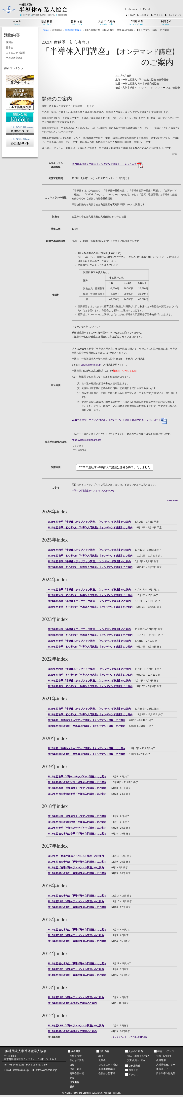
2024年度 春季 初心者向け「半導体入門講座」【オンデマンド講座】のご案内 (90, 607)
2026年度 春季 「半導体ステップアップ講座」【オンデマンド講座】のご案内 (89, 521)
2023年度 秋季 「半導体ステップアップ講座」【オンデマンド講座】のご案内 (89, 629)
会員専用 (161, 1060)
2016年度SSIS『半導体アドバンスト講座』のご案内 (76, 901)
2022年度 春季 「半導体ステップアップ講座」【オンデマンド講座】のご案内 (89, 680)
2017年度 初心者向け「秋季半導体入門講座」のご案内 (77, 861)
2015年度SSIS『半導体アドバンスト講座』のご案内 (76, 935)
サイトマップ (174, 15)
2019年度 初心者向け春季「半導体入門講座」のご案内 (77, 794)
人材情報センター (165, 1064)
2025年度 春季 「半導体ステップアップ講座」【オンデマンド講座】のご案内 (89, 561)
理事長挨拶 (76, 1056)
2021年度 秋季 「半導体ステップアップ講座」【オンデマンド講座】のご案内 (89, 708)
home (46, 30)
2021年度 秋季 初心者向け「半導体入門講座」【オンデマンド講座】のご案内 (90, 714)
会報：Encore (163, 1056)
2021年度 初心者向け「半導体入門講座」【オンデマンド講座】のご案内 (86, 726)
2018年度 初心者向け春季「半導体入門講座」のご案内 (77, 833)
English (146, 9)
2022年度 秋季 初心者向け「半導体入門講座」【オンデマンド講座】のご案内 (90, 674)
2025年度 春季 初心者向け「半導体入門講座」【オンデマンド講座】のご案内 (90, 567)
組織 (72, 1064)
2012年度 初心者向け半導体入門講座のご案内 (72, 1031)
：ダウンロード (119, 419)
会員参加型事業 (106, 1073)
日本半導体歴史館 (165, 1073)
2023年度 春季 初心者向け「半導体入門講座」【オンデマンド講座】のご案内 (90, 646)
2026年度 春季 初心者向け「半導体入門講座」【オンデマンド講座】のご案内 (90, 527)
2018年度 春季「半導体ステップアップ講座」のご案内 (77, 827)
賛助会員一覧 (77, 1073)
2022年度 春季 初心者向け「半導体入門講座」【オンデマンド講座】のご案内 (90, 686)
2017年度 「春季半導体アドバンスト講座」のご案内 (76, 867)
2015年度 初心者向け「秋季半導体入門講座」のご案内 (77, 929)
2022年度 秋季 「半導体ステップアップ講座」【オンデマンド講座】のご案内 (89, 669)
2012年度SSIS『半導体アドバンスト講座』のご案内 (76, 1025)
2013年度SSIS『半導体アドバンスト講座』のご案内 (76, 997)
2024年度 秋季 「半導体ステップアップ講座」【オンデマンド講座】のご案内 (89, 589)
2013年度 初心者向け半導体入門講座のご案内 (72, 1003)
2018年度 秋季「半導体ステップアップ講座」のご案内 (77, 816)
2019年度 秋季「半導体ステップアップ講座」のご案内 (77, 776)
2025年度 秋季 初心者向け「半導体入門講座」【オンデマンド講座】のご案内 (90, 555)
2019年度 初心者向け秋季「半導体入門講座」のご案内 (77, 782)
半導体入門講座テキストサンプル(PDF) (93, 490)
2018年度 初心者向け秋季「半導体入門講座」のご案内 (77, 822)
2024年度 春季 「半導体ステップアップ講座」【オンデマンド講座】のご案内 (89, 601)
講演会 (9, 42)
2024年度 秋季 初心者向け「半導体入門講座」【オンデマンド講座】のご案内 (90, 595)
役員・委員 (76, 1069)
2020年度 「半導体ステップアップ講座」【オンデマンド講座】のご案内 (86, 748)
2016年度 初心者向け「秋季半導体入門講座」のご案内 (77, 895)
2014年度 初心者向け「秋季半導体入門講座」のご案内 (77, 963)
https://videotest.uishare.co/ (86, 440)
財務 (72, 1086)
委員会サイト (163, 1069)
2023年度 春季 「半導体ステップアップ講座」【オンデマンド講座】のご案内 (89, 640)
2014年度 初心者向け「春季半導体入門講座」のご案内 (77, 975)
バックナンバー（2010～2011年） (129, 1037)
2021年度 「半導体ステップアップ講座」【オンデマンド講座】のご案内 (86, 720)
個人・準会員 (138, 1056)
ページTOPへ (173, 500)
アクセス (158, 15)
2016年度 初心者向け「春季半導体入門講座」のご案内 (77, 907)
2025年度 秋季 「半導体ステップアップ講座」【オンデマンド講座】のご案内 (89, 549)
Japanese (133, 9)
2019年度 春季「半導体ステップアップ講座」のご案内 (77, 788)
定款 (72, 1077)
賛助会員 (136, 1060)
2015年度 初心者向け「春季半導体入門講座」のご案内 (77, 941)
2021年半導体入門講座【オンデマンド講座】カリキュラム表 (107, 164)
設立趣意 (74, 1082)
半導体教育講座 (73, 30)
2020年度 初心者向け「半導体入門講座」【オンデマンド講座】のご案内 (86, 754)
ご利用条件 (134, 1065)
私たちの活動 (77, 1060)
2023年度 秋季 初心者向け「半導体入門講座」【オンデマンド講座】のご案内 (90, 635)
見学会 (9, 47)
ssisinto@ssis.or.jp (91, 364)
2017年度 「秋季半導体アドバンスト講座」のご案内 (76, 856)
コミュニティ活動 (15, 52)
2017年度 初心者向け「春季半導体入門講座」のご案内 (77, 873)
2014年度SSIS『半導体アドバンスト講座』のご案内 (76, 969)
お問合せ (144, 15)
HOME (131, 15)
